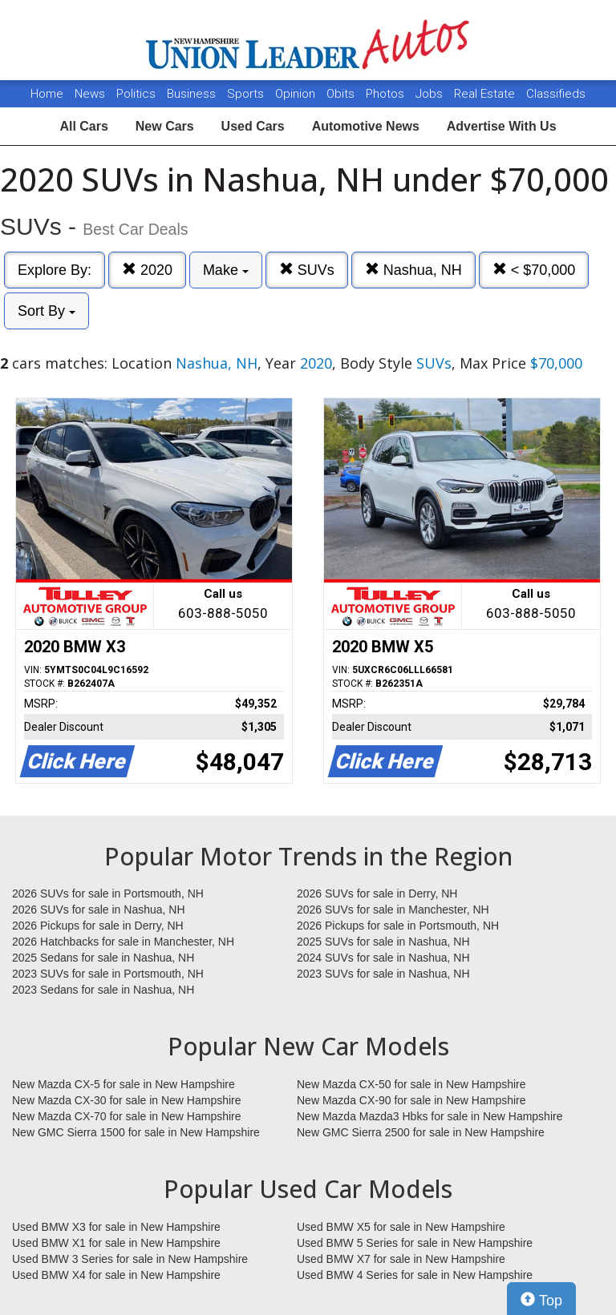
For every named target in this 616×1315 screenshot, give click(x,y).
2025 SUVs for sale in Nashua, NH (383, 941)
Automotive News (365, 126)
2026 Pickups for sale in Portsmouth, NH (398, 925)
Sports (247, 94)
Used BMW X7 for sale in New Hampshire (401, 1258)
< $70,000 (534, 269)
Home (46, 94)
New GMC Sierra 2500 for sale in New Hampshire (421, 1132)
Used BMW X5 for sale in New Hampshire (401, 1226)
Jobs (430, 94)
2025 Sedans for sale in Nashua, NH (103, 957)
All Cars (83, 126)
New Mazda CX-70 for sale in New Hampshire (126, 1116)
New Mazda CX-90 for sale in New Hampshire (411, 1100)
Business (193, 94)
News (90, 94)
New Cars (165, 126)
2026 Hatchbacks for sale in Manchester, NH (123, 941)
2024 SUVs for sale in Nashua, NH (383, 957)
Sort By (46, 311)
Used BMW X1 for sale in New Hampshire (116, 1242)
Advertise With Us (502, 126)
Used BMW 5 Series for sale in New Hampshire (415, 1242)
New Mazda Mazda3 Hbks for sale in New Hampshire (429, 1116)
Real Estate (486, 94)
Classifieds (556, 94)
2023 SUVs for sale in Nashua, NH (383, 973)
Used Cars (253, 126)
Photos (386, 94)
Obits (342, 94)
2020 (147, 269)
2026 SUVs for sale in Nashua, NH (98, 909)
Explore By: (54, 270)
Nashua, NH (413, 269)
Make (226, 270)
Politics (136, 94)
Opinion (296, 94)
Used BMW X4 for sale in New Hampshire (116, 1275)
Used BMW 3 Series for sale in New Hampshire (130, 1258)
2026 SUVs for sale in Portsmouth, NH (108, 893)
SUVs (306, 269)
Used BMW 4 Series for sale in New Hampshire (415, 1275)
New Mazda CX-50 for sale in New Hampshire (411, 1084)
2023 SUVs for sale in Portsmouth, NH (108, 973)
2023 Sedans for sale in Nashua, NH (103, 989)
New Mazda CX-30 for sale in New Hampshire (126, 1100)
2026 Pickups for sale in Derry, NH (98, 925)
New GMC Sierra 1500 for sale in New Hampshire (136, 1132)
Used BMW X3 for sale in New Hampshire (116, 1226)
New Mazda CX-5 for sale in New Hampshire (123, 1084)
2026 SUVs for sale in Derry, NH (377, 893)
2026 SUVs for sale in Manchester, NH (393, 909)
